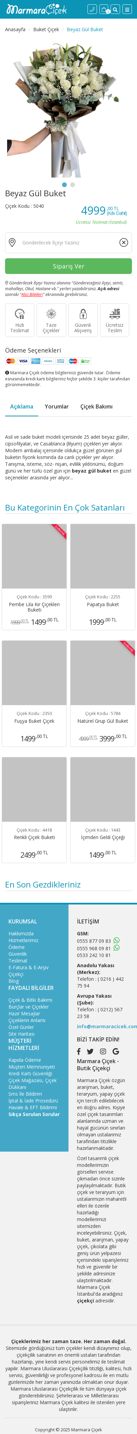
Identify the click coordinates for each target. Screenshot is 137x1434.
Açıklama (21, 406)
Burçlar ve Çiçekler (28, 1006)
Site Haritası (21, 1034)
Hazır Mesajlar (24, 1013)
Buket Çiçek (46, 29)
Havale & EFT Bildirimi (32, 1107)
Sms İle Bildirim (25, 1094)
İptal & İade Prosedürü (33, 1100)
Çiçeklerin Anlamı (26, 1020)
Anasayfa (15, 29)
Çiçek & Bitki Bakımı (30, 1000)
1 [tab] (64, 184)
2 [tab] (72, 184)
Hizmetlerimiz (23, 940)
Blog (13, 981)
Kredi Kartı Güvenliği (30, 1073)
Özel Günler (21, 1027)
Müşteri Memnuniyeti (31, 1066)
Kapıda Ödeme (24, 1060)
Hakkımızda (21, 933)
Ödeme (16, 947)
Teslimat (17, 960)
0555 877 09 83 (94, 941)
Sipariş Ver (68, 266)
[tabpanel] (68, 109)
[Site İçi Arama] (115, 9)
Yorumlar (57, 406)
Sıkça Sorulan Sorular (34, 1114)
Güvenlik (17, 954)
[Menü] (127, 9)
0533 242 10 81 (94, 955)
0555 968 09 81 (94, 948)
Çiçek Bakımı (96, 406)
